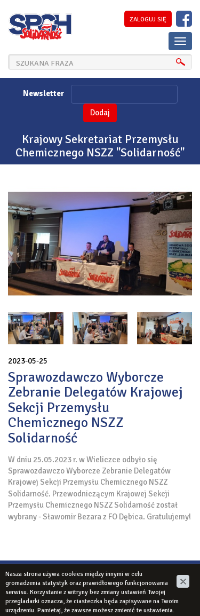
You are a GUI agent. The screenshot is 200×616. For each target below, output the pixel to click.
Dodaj (100, 112)
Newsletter (43, 93)
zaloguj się (148, 19)
